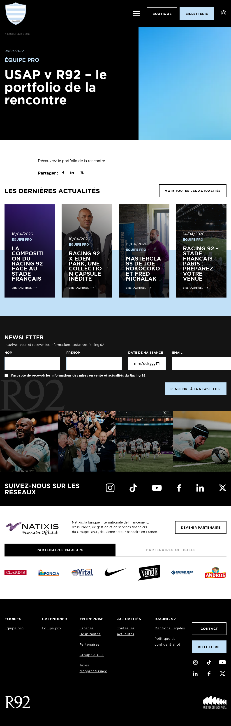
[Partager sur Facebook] (63, 173)
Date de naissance (145, 352)
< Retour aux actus (17, 34)
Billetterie (209, 647)
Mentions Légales (170, 628)
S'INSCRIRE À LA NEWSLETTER (196, 389)
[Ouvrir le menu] (136, 13)
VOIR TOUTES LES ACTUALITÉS (193, 191)
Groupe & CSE (92, 655)
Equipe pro (14, 628)
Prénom (73, 352)
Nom (8, 352)
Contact (209, 629)
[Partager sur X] (82, 173)
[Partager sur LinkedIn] (72, 173)
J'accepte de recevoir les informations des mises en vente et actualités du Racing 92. (77, 375)
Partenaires (89, 644)
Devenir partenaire (201, 527)
